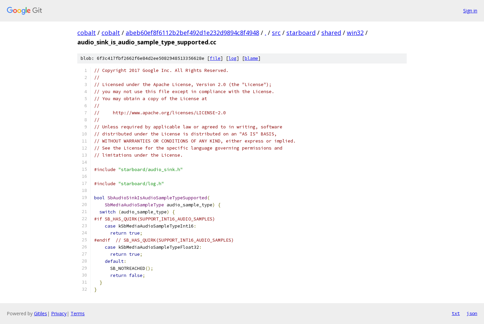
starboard (301, 33)
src (276, 33)
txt (456, 313)
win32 (355, 33)
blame (251, 58)
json (472, 313)
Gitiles (40, 313)
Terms (78, 313)
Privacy (59, 313)
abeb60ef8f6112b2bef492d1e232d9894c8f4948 (192, 33)
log (233, 58)
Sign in (470, 10)
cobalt (86, 33)
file (215, 58)
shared (331, 33)
